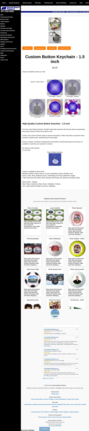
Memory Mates (67, 417)
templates (31, 430)
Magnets (2, 26)
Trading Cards (48, 3)
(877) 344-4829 (57, 425)
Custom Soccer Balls (73, 399)
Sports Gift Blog (61, 3)
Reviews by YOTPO (48, 378)
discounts (24, 430)
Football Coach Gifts (38, 404)
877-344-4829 (7, 11)
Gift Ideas (38, 3)
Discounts (52, 48)
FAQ (81, 3)
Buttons (2, 24)
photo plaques (63, 201)
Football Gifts (28, 404)
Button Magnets (64, 412)
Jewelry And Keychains (7, 51)
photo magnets (45, 201)
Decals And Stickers (6, 35)
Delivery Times (64, 48)
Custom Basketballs (60, 399)
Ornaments (3, 33)
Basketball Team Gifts (63, 404)
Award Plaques (4, 21)
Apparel (2, 44)
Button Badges (54, 412)
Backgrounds (40, 48)
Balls (1, 15)
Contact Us (73, 3)
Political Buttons (74, 412)
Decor (2, 46)
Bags (1, 53)
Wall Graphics (4, 39)
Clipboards (3, 55)
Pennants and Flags (6, 28)
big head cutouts (72, 201)
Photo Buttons (45, 412)
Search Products (14, 3)
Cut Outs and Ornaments (7, 30)
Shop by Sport (27, 3)
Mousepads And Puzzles (7, 37)
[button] (44, 429)
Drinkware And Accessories (8, 48)
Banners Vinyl (4, 19)
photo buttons (36, 201)
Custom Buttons (35, 412)
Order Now (27, 48)
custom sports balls (54, 201)
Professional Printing (6, 17)
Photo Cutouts (43, 417)
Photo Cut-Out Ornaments (55, 417)
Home (4, 3)
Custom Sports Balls (37, 399)
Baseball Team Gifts (50, 404)
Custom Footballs (49, 399)
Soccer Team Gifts (75, 404)
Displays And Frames (6, 42)
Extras (2, 57)
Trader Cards (4, 60)
